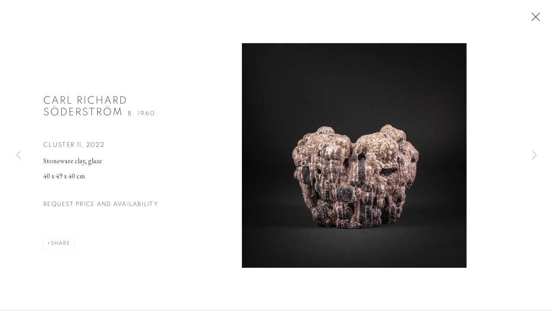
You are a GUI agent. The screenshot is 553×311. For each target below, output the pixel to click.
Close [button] (538, 19)
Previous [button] (18, 155)
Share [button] (60, 245)
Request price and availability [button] (100, 207)
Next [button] (534, 155)
